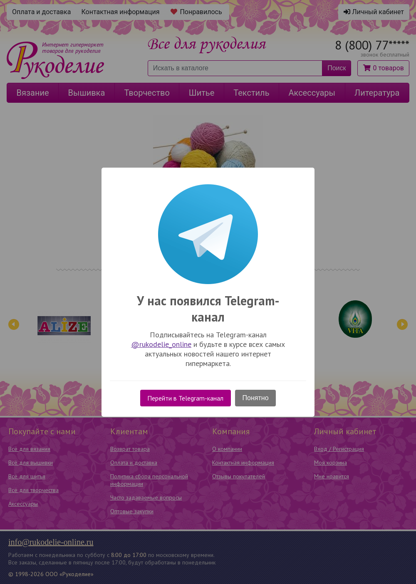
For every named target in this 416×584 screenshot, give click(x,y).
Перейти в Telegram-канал (185, 398)
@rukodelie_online (161, 344)
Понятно (256, 397)
